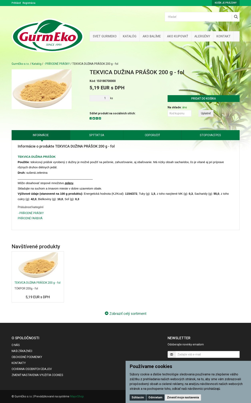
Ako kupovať (177, 36)
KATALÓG (129, 36)
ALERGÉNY (202, 36)
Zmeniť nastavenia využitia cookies (37, 375)
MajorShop (77, 396)
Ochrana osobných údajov (32, 369)
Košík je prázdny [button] (226, 2)
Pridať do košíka (203, 98)
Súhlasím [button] (138, 397)
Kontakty (19, 363)
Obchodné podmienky (27, 357)
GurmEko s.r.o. (20, 63)
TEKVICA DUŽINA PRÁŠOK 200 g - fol (37, 282)
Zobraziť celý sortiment (125, 313)
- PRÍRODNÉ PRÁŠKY (57, 63)
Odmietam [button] (155, 397)
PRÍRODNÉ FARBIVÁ (30, 218)
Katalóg (36, 63)
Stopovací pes (210, 135)
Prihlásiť (16, 3)
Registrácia (29, 3)
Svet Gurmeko (105, 36)
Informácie (41, 135)
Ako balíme (152, 36)
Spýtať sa (96, 135)
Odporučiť (152, 135)
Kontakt (223, 36)
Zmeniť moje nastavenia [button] (183, 397)
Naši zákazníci (22, 351)
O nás (16, 345)
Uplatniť (206, 113)
